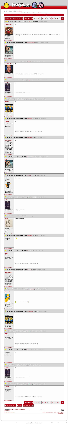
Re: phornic (31, 21)
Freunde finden (39, 422)
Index (19, 405)
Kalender (34, 12)
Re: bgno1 (29, 269)
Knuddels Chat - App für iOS (29, 422)
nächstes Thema (28, 405)
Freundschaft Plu (47, 422)
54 (57, 18)
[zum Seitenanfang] (8, 40)
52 (52, 18)
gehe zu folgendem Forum (34, 409)
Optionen (8, 18)
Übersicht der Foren (25, 12)
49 (45, 18)
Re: (28, 250)
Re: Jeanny (29, 235)
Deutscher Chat (4, 422)
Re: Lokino (29, 197)
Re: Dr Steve (29, 98)
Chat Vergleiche (29, 423)
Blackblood (12, 409)
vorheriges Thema (10, 405)
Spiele (53, 422)
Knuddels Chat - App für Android (15, 422)
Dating (56, 422)
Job (40, 423)
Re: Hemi (29, 61)
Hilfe (39, 12)
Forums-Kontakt (45, 412)
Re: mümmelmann (30, 156)
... (40, 18)
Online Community (63, 422)
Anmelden (19, 11)
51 (50, 18)
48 (42, 18)
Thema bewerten (18, 18)
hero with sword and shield (20, 409)
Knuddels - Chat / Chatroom (55, 412)
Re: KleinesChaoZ (30, 42)
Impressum (36, 423)
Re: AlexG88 (29, 137)
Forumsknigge (44, 12)
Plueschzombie (7, 410)
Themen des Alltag (18, 15)
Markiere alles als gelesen (10, 412)
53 (55, 18)
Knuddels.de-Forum (9, 15)
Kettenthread (27, 15)
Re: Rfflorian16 (30, 311)
